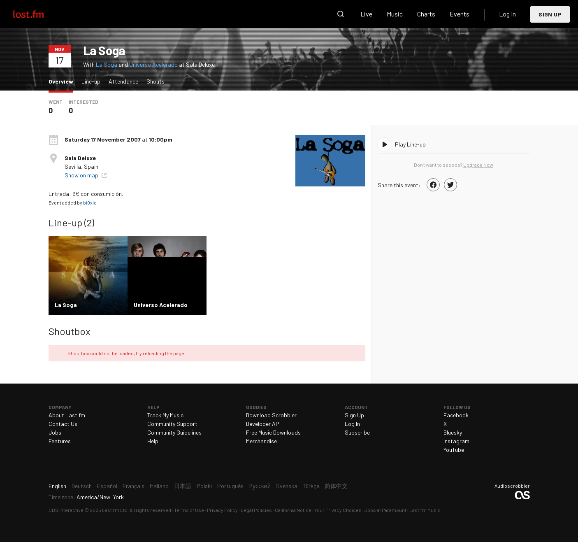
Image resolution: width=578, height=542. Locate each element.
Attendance (123, 81)
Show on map (82, 175)
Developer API (263, 423)
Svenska (286, 485)
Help (152, 440)
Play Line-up (410, 144)
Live (366, 14)
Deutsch (82, 485)
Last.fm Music (425, 510)
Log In (507, 14)
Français (133, 485)
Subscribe (357, 432)
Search (340, 14)
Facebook (456, 415)
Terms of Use (189, 510)
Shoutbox (69, 331)
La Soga (106, 64)
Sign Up (550, 14)
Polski (204, 485)
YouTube (453, 449)
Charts (426, 14)
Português (230, 485)
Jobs (55, 432)
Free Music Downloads (273, 432)
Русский (260, 485)
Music (395, 14)
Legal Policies (256, 510)
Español (107, 485)
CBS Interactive (66, 510)
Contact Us (63, 423)
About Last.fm (67, 415)
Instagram (456, 440)
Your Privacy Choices (338, 510)
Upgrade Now (478, 164)
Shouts (155, 81)
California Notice (293, 510)
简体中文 (336, 485)
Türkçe (311, 485)
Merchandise (261, 440)
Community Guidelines (174, 432)
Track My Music (165, 415)
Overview (63, 81)
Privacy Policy (222, 510)
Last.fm (38, 14)
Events (459, 14)
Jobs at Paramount (385, 510)
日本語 (182, 485)
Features (60, 440)
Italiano (159, 485)
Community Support (172, 423)
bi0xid (90, 202)
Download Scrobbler (271, 415)
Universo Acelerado (153, 64)
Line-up (90, 81)
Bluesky (452, 432)
